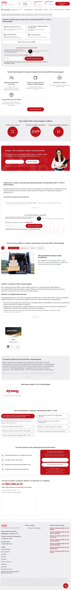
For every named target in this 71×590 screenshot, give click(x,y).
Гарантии (67, 9)
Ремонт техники (23, 3)
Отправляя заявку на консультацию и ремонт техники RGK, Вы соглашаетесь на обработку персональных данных (55, 470)
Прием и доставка (13, 248)
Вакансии (3, 564)
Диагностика (24, 248)
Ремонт (33, 248)
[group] (12, 392)
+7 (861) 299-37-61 (49, 2)
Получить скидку (32, 161)
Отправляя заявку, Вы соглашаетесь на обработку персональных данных (22, 166)
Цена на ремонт (38, 9)
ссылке (10, 573)
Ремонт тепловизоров (34, 528)
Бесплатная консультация (34, 58)
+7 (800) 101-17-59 (38, 2)
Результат (40, 248)
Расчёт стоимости (59, 9)
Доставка (4, 554)
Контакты (4, 559)
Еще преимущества (35, 109)
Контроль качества (6, 569)
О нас (50, 9)
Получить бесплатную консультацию (55, 464)
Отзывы (46, 9)
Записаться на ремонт (34, 226)
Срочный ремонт (28, 9)
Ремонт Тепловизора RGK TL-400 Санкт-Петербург (59, 532)
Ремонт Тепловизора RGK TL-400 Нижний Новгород (59, 544)
